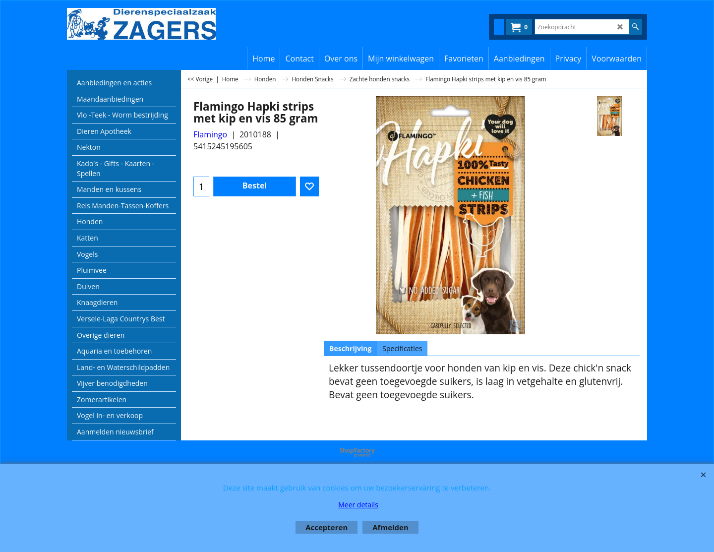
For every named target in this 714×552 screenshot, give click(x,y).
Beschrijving (350, 348)
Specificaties (402, 348)
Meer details (358, 504)
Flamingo (210, 134)
